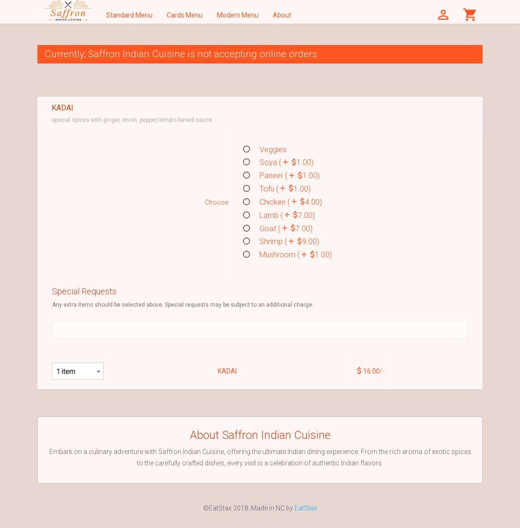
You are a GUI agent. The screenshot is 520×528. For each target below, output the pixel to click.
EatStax (306, 508)
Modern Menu (238, 15)
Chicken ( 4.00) (282, 202)
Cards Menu (185, 15)
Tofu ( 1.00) (277, 188)
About (282, 15)
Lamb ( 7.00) (279, 215)
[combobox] (78, 371)
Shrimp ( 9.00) (281, 241)
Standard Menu (129, 15)
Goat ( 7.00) (278, 228)
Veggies (265, 149)
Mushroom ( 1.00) (287, 254)
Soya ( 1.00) (278, 162)
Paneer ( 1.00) (281, 175)
